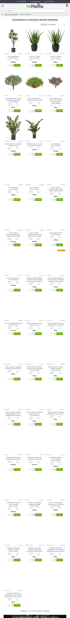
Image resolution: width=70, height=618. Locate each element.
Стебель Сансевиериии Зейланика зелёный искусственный (34, 504)
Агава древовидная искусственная (13, 57)
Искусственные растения (11, 14)
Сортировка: (44, 24)
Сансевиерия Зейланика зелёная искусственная (13, 458)
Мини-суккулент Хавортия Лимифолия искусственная (56, 324)
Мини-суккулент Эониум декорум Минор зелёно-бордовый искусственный (13, 413)
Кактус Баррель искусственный (56, 144)
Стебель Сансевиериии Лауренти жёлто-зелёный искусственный (56, 504)
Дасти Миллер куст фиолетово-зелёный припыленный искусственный (55, 101)
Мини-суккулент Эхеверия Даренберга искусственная (55, 413)
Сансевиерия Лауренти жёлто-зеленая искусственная (56, 459)
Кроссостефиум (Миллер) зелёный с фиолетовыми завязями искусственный (34, 279)
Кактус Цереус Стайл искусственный (55, 233)
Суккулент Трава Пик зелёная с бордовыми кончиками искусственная (34, 549)
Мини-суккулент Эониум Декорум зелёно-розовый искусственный (34, 368)
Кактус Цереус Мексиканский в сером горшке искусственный (56, 189)
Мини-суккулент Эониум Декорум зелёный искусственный (55, 368)
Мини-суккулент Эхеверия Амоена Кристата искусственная (34, 413)
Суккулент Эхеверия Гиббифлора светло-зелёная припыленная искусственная (55, 549)
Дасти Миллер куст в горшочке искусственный (34, 99)
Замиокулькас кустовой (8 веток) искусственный (34, 144)
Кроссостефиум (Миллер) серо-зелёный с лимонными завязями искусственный (55, 279)
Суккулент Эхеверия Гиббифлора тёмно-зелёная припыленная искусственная (13, 594)
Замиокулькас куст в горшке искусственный (13, 144)
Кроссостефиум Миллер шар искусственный (13, 324)
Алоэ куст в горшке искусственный (34, 57)
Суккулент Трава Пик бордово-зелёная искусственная (13, 549)
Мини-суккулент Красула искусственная (34, 324)
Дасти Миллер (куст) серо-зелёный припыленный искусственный (13, 100)
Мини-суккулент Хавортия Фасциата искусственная (13, 367)
